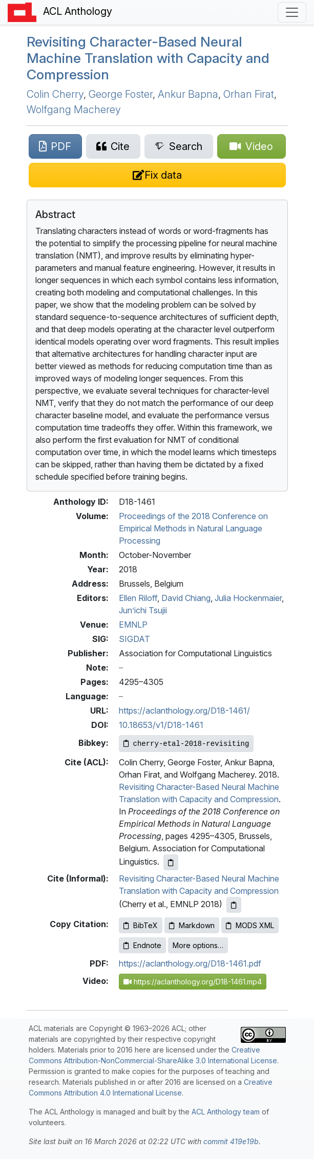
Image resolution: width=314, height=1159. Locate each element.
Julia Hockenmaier (248, 598)
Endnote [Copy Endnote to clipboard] (142, 945)
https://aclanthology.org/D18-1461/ (184, 710)
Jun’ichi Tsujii (143, 610)
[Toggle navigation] (292, 12)
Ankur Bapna (188, 94)
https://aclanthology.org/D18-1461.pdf (190, 963)
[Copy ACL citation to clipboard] (170, 862)
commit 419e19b (231, 1141)
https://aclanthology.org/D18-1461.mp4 (192, 981)
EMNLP (133, 624)
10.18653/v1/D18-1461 (161, 725)
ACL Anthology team (226, 1111)
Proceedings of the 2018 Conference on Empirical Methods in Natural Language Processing (193, 528)
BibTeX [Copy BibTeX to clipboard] (140, 925)
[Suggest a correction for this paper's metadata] (157, 175)
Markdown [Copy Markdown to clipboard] (192, 925)
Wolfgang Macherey (74, 109)
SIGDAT (134, 639)
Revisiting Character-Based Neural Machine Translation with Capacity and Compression (148, 57)
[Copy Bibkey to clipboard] (186, 743)
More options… (198, 945)
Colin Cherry (55, 94)
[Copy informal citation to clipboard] (233, 905)
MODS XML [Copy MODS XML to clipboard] (250, 925)
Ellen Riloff (138, 598)
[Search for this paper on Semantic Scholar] (178, 146)
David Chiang (186, 598)
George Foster (121, 94)
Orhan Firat (248, 94)
